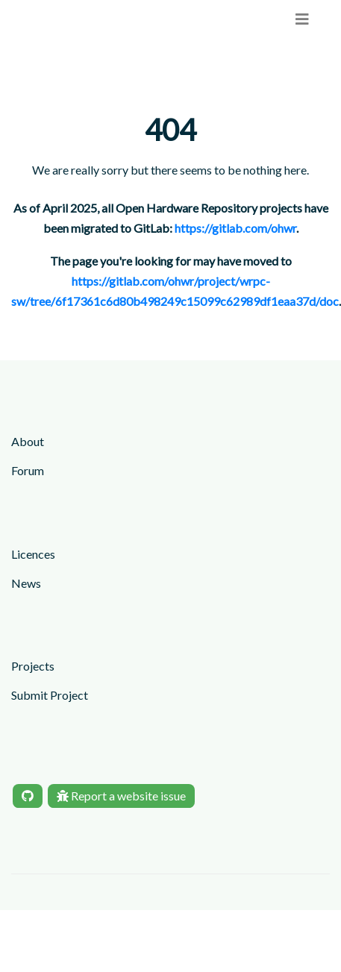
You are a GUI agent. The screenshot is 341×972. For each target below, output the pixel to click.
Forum (27, 470)
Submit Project (49, 695)
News (26, 583)
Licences (33, 554)
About (27, 441)
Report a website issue (121, 795)
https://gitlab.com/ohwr (235, 228)
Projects (32, 666)
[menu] (302, 19)
